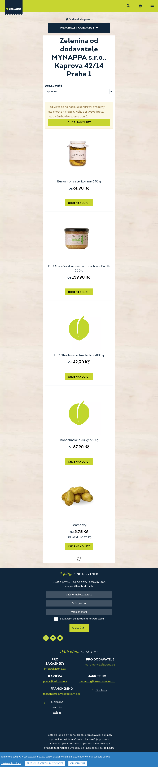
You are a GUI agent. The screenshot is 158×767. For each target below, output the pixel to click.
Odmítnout (77, 764)
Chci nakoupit (79, 122)
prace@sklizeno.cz (55, 681)
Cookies (101, 690)
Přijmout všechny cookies (45, 764)
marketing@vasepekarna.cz (97, 681)
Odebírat (79, 628)
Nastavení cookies (11, 763)
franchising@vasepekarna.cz (62, 694)
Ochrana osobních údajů (57, 707)
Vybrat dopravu (81, 19)
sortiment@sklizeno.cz (100, 664)
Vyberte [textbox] (51, 91)
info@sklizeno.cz (55, 669)
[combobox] (79, 91)
